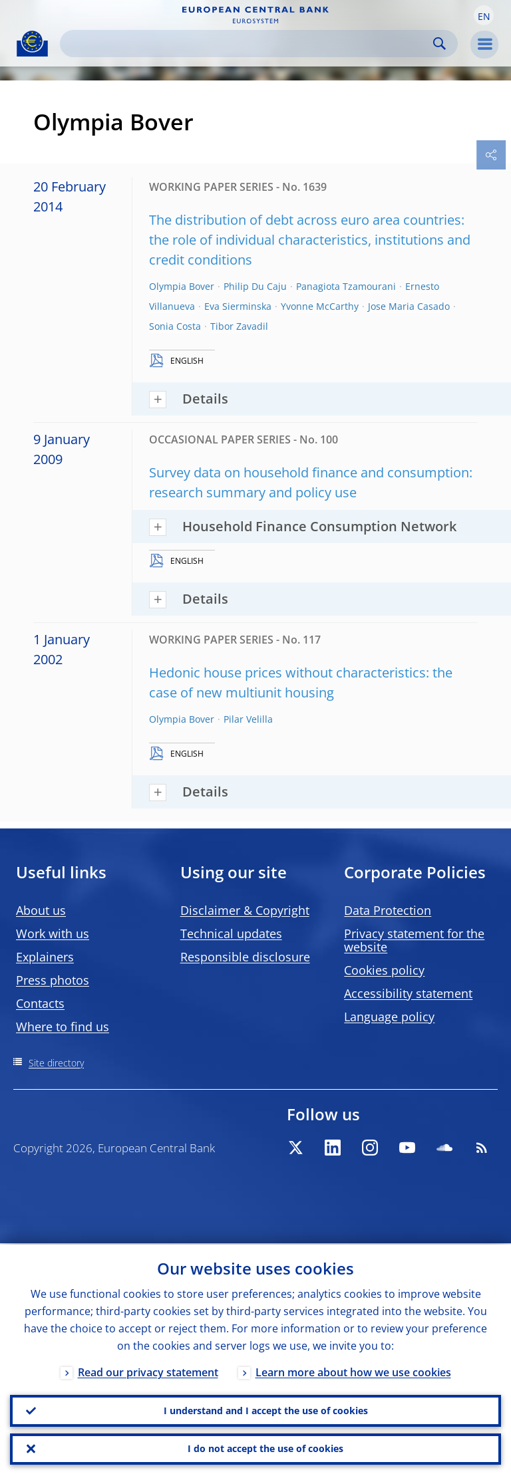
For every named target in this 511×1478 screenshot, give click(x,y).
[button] (484, 15)
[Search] (248, 43)
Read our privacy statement (148, 1371)
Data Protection (387, 910)
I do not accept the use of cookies (265, 1448)
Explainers (45, 957)
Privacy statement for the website (414, 940)
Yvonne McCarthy (320, 306)
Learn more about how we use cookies (353, 1371)
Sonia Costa (175, 326)
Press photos (52, 980)
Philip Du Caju (255, 286)
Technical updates (231, 933)
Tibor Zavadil (239, 326)
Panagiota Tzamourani (346, 286)
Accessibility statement (408, 993)
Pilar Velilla (248, 719)
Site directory (56, 1062)
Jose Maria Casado (409, 306)
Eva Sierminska (237, 306)
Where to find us (62, 1027)
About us (41, 910)
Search (439, 43)
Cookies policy (384, 970)
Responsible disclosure (245, 957)
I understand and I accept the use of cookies (266, 1410)
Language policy (389, 1017)
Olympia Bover (181, 286)
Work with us (52, 933)
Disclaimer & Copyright (244, 910)
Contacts (40, 1003)
